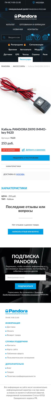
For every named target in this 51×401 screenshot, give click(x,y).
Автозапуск (25, 50)
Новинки (18, 29)
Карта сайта (12, 350)
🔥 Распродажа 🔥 (17, 45)
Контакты (32, 29)
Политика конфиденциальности (21, 376)
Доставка (11, 327)
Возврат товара (14, 335)
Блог (9, 368)
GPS (17, 55)
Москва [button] (20, 174)
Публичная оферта (15, 354)
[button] (37, 37)
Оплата (10, 331)
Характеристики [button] (13, 166)
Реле (45, 55)
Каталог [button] (10, 25)
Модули (38, 50)
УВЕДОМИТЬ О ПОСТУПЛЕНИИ (25, 158)
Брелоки (13, 50)
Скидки (10, 372)
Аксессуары (25, 59)
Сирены (36, 55)
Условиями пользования (30, 294)
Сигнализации (36, 45)
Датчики (8, 55)
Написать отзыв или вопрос (25, 232)
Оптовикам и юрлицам (32, 25)
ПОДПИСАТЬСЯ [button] (25, 286)
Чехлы (25, 55)
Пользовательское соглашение (20, 358)
